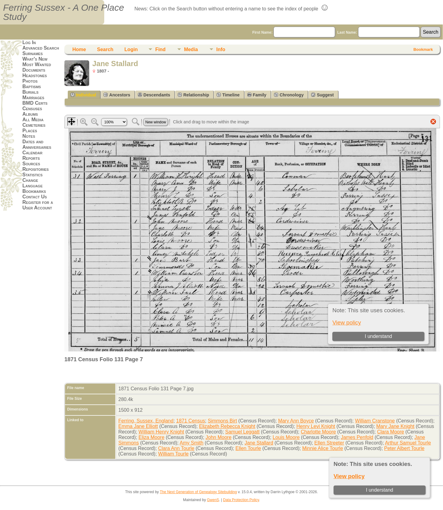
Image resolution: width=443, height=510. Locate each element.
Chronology (289, 94)
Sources (31, 163)
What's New (35, 59)
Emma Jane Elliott (138, 426)
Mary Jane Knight (395, 426)
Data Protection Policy (241, 500)
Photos (30, 81)
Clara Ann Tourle (176, 448)
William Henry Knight (161, 431)
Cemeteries (33, 125)
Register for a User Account (37, 205)
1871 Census (190, 420)
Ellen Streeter (329, 442)
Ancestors (117, 94)
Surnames (32, 53)
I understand (379, 490)
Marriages (33, 97)
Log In (29, 42)
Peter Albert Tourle (404, 448)
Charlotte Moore (318, 431)
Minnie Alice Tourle (322, 448)
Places (29, 130)
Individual (83, 94)
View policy (349, 476)
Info (220, 49)
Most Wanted (36, 64)
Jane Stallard (259, 442)
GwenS (213, 500)
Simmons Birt (222, 420)
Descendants (154, 94)
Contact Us (34, 196)
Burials (30, 92)
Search (105, 49)
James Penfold (357, 437)
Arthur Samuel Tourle (408, 442)
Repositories (35, 169)
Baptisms (31, 86)
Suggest (322, 94)
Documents (33, 70)
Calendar (32, 152)
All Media (33, 119)
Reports (31, 158)
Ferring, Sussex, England (146, 420)
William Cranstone (375, 420)
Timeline (228, 94)
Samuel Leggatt (242, 431)
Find (160, 49)
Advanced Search (40, 48)
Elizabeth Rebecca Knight (227, 426)
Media (191, 49)
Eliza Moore (151, 437)
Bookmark (423, 49)
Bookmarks (34, 191)
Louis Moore (286, 437)
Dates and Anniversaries (36, 144)
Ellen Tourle (248, 448)
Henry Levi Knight (315, 426)
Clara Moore (390, 431)
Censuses (32, 108)
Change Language (32, 183)
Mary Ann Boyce (296, 420)
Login (131, 49)
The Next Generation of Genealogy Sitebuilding (198, 492)
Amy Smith (191, 442)
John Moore (219, 437)
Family (256, 94)
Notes (28, 136)
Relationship (193, 94)
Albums (30, 114)
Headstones (34, 75)
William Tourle (173, 453)
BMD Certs (35, 103)
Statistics (32, 174)
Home (79, 49)
